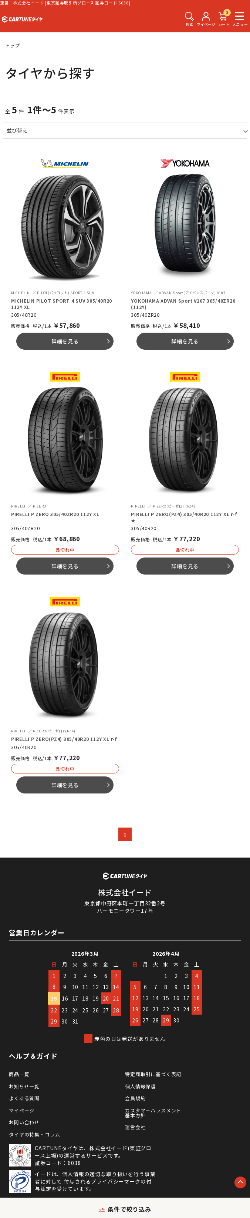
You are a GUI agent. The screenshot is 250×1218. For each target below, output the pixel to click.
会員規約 (135, 1098)
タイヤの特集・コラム (34, 1134)
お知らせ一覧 (24, 1086)
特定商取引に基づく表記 (153, 1074)
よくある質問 (24, 1098)
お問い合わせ (24, 1122)
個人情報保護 (140, 1086)
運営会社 (135, 1127)
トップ (13, 45)
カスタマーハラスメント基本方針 (153, 1113)
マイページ (21, 1110)
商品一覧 (19, 1074)
